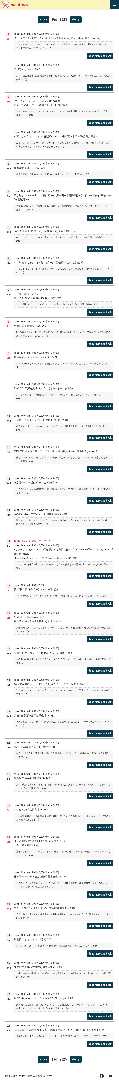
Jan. (43, 19)
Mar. (76, 19)
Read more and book (100, 56)
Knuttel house (15, 5)
